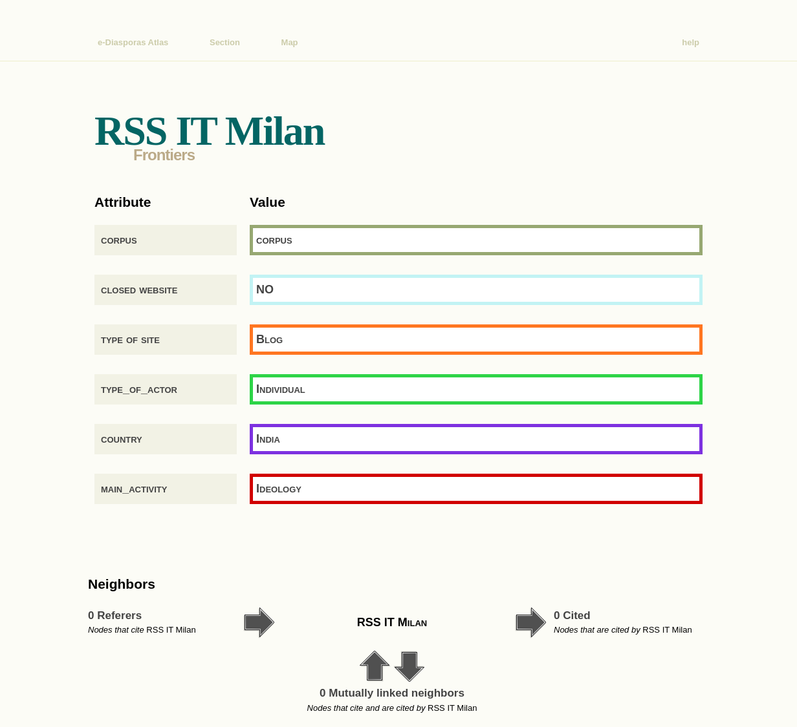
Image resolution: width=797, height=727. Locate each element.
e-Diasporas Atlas (133, 42)
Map (289, 42)
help (690, 42)
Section (225, 42)
